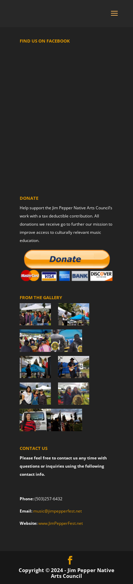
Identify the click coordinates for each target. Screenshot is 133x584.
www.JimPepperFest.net (60, 523)
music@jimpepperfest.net (57, 511)
